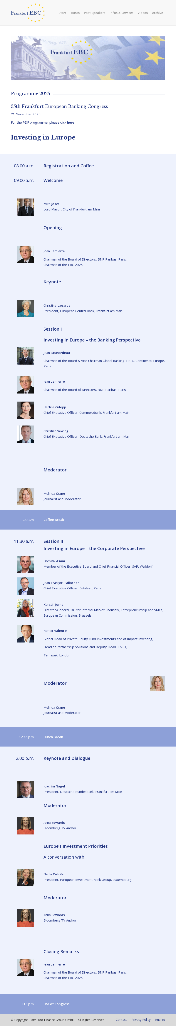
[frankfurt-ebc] (32, 12)
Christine (57, 305)
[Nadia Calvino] (25, 877)
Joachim (54, 786)
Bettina (55, 407)
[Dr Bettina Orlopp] (25, 410)
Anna (54, 822)
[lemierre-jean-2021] (25, 254)
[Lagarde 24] (25, 308)
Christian (56, 431)
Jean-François (61, 582)
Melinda (54, 493)
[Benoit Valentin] (25, 634)
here (70, 122)
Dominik (54, 561)
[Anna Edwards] (25, 825)
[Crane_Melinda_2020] (25, 496)
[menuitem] (62, 12)
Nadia (54, 874)
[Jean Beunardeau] (25, 356)
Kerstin (54, 604)
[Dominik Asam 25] (25, 564)
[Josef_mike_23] (25, 207)
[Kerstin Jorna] (25, 608)
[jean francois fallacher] (25, 586)
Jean (54, 251)
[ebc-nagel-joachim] (25, 789)
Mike (52, 204)
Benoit (55, 630)
